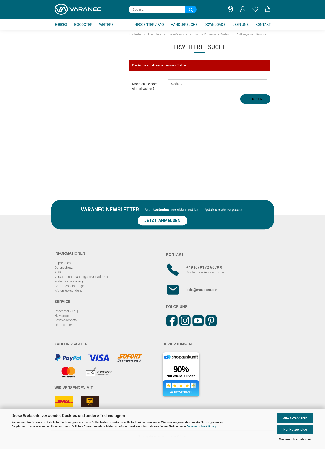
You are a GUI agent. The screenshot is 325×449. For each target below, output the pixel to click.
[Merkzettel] (255, 9)
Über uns (240, 25)
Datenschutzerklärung (201, 426)
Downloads (214, 25)
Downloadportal (66, 320)
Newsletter (62, 315)
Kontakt (263, 25)
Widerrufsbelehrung (69, 281)
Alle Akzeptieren (295, 418)
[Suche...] (191, 9)
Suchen (255, 99)
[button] (230, 9)
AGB (58, 272)
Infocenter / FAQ (149, 25)
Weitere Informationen (295, 439)
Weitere (106, 25)
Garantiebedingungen (70, 286)
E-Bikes (61, 25)
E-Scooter (83, 25)
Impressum (63, 263)
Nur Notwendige (295, 429)
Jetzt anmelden (162, 221)
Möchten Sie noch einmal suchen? (145, 86)
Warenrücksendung (69, 290)
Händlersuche (184, 25)
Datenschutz (64, 267)
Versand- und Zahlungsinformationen (81, 277)
